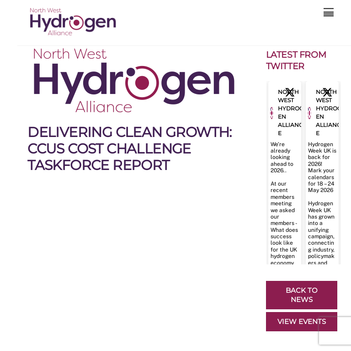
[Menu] (328, 13)
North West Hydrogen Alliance (290, 112)
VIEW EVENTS (301, 321)
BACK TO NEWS (302, 295)
